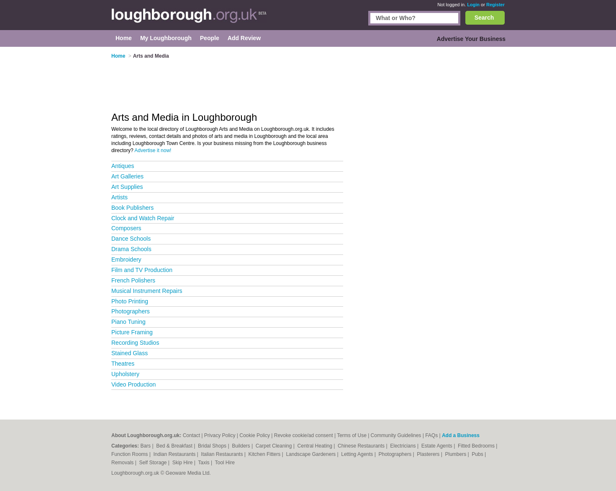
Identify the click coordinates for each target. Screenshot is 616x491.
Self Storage (153, 463)
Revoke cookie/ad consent (303, 435)
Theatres (122, 363)
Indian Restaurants (175, 454)
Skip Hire (183, 463)
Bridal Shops (213, 446)
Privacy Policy (220, 435)
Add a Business (461, 435)
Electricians (403, 446)
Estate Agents (437, 446)
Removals (123, 463)
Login (473, 4)
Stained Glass (129, 353)
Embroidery (126, 259)
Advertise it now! (152, 150)
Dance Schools (131, 238)
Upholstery (125, 374)
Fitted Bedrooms (477, 446)
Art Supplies (127, 186)
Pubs (478, 454)
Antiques (122, 166)
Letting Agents (357, 454)
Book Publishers (132, 207)
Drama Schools (131, 249)
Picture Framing (132, 332)
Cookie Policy (254, 435)
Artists (119, 197)
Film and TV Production (141, 270)
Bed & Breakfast (175, 446)
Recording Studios (135, 342)
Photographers (130, 311)
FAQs (431, 435)
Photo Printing (129, 301)
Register (495, 4)
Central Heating (316, 446)
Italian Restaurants (222, 454)
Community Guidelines (396, 435)
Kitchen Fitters (265, 454)
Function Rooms (130, 454)
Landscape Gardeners (311, 454)
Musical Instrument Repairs (146, 290)
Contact (191, 435)
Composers (126, 228)
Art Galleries (127, 176)
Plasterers (429, 454)
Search (484, 17)
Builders (242, 446)
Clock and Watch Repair (142, 218)
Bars (146, 446)
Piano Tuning (128, 321)
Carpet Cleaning (274, 446)
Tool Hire (225, 463)
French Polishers (133, 280)
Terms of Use (352, 435)
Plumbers (456, 454)
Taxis (204, 463)
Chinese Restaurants (362, 446)
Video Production (133, 384)
